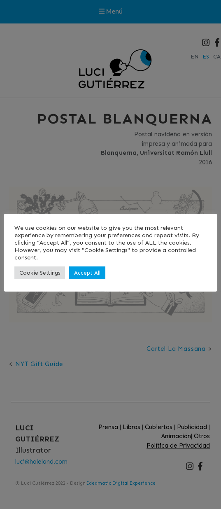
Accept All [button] (87, 273)
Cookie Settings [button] (39, 273)
